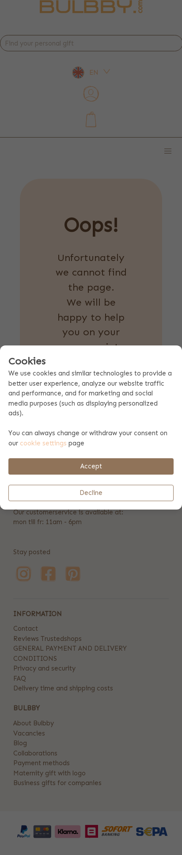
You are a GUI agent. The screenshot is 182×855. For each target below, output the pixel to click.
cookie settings (43, 443)
